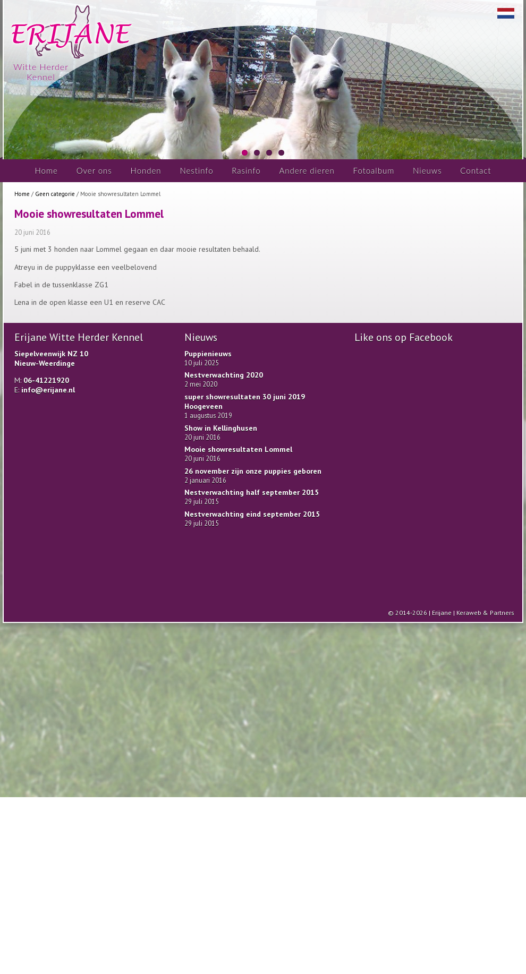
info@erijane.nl (48, 390)
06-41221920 (46, 380)
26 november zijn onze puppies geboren (252, 471)
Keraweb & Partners (485, 613)
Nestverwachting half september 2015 (251, 492)
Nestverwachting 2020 (223, 375)
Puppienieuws (208, 353)
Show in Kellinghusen (220, 428)
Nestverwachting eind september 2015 (252, 514)
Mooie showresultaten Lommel (238, 449)
